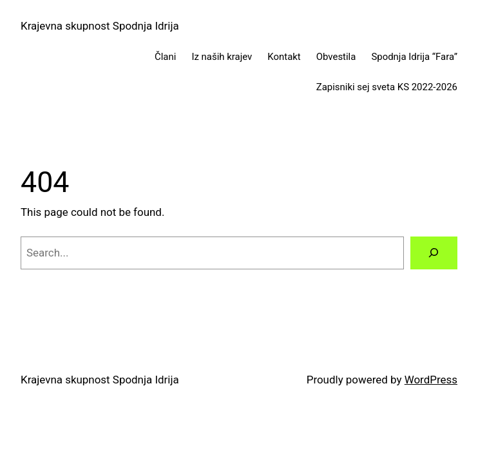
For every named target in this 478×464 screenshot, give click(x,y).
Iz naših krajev (221, 57)
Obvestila (336, 57)
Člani (165, 57)
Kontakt (283, 57)
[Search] (433, 253)
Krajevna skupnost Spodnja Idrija (100, 25)
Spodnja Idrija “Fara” (414, 57)
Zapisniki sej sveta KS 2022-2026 (386, 87)
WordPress (431, 379)
